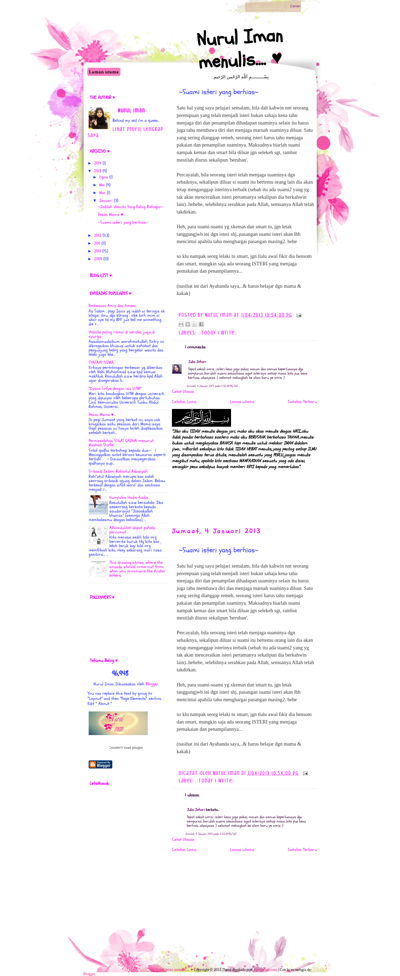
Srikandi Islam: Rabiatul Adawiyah (118, 471)
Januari (106, 201)
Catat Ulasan (183, 391)
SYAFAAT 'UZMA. (101, 362)
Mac (102, 193)
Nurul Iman (131, 111)
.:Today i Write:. (218, 333)
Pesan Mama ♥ (110, 215)
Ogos (103, 177)
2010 (97, 251)
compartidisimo (265, 970)
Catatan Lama (184, 402)
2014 (97, 163)
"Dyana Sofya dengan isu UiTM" (115, 388)
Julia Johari (197, 361)
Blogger (152, 684)
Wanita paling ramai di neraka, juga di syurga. (122, 334)
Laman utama (104, 72)
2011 (97, 243)
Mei (102, 185)
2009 (98, 259)
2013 (97, 171)
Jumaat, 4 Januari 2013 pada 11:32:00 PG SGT (212, 386)
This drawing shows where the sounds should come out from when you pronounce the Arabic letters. (137, 569)
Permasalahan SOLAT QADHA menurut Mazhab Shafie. (121, 443)
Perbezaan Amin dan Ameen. (112, 306)
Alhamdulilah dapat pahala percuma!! (132, 530)
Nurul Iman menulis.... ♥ (239, 49)
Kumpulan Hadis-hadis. (129, 497)
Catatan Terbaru (302, 402)
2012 (97, 235)
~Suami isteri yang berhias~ (218, 92)
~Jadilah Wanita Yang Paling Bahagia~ (130, 207)
